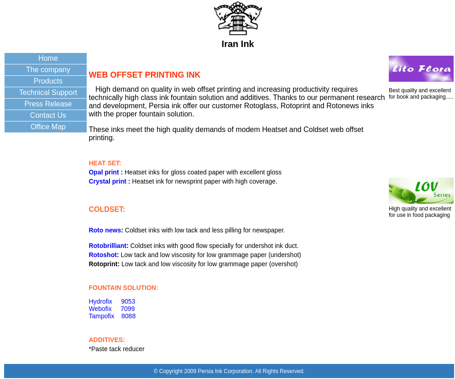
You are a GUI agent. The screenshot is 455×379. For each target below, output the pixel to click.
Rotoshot (102, 254)
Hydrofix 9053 (112, 301)
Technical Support (48, 92)
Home (48, 58)
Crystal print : (109, 181)
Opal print (104, 172)
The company (48, 70)
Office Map (48, 127)
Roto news (105, 230)
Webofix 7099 (112, 308)
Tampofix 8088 (112, 316)
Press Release (48, 104)
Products (48, 81)
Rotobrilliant (107, 245)
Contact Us (48, 115)
